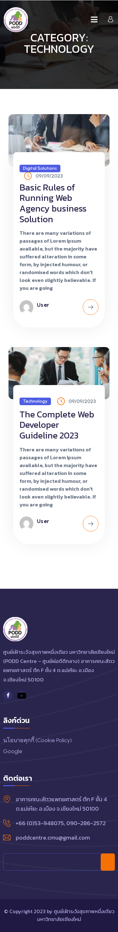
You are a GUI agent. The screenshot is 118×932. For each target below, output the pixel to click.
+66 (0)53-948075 (40, 823)
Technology (35, 401)
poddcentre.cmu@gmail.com (53, 837)
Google (12, 751)
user (43, 305)
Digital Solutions (40, 168)
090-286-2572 (86, 823)
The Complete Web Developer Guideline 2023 (57, 425)
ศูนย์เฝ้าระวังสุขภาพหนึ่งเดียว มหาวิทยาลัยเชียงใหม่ (75, 915)
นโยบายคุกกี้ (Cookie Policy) (37, 740)
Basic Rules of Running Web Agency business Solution (53, 203)
